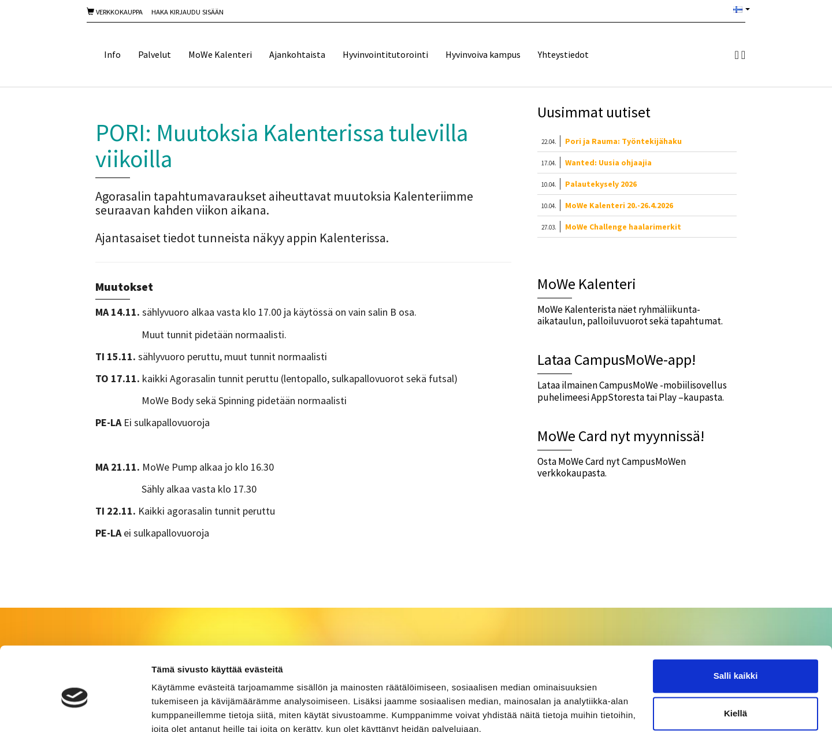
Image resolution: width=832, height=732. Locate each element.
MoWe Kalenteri (220, 54)
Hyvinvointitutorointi (385, 54)
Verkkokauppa (115, 12)
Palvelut (154, 54)
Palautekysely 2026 (601, 184)
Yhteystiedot (563, 54)
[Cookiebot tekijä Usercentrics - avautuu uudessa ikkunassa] (74, 709)
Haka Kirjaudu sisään (187, 12)
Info (112, 54)
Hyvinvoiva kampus (483, 54)
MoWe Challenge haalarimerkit (623, 226)
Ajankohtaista (297, 54)
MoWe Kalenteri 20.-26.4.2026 (619, 205)
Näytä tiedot (176, 709)
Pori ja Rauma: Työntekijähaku (623, 141)
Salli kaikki (736, 624)
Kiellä (735, 662)
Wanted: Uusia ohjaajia (608, 162)
